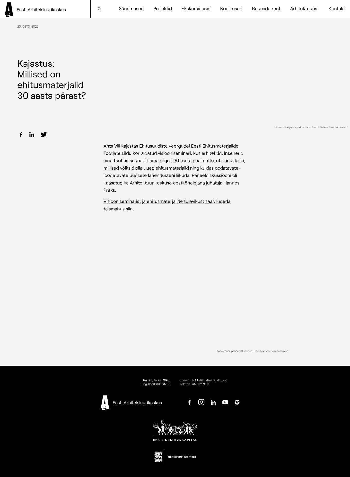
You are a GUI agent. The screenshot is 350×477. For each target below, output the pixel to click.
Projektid (162, 8)
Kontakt (337, 8)
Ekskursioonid (196, 8)
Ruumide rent (266, 8)
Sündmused (131, 8)
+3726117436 (200, 383)
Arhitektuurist (304, 8)
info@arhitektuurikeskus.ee (208, 380)
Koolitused (231, 8)
